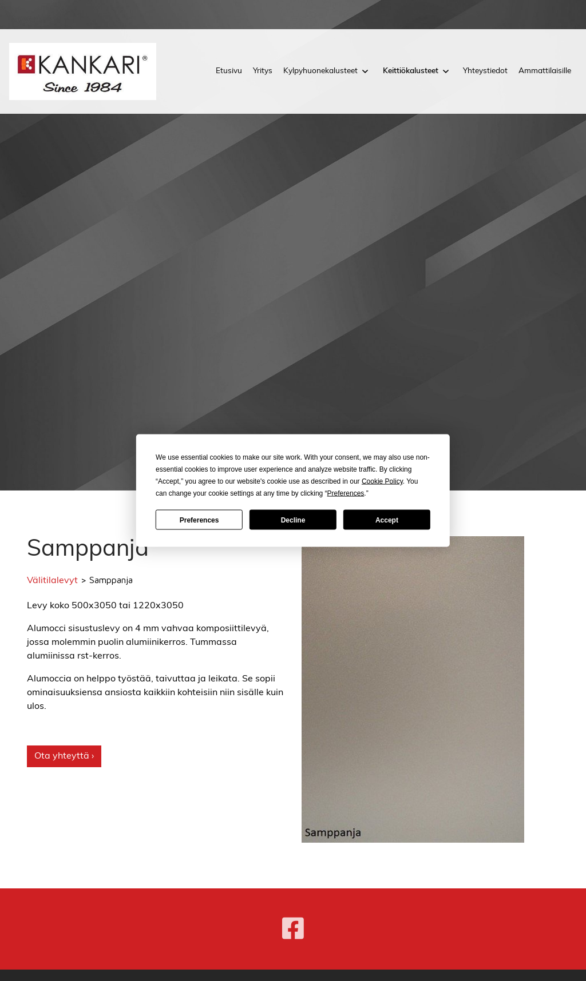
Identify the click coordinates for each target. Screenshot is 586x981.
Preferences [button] (346, 493)
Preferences (199, 520)
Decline (293, 520)
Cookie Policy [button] (382, 481)
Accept (386, 520)
